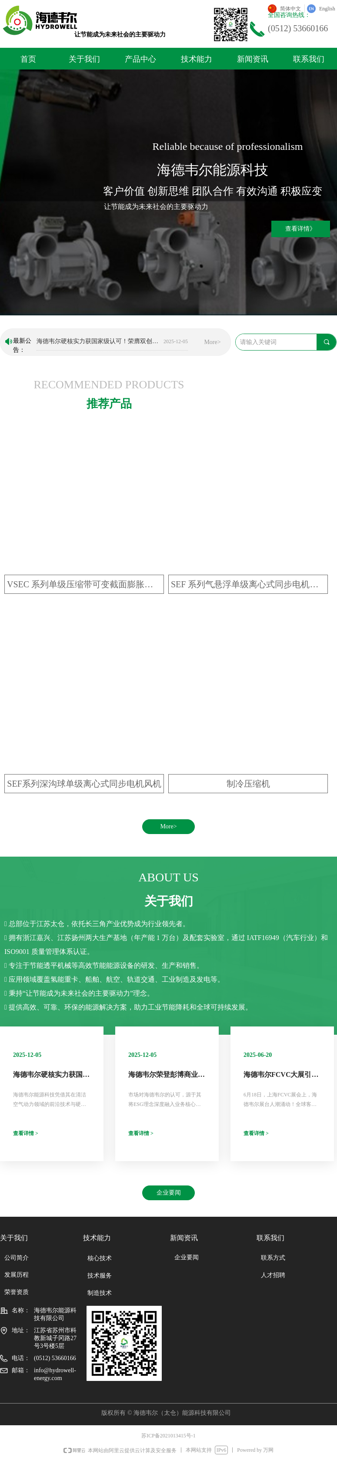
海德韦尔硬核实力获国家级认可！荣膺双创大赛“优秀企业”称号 (98, 342)
